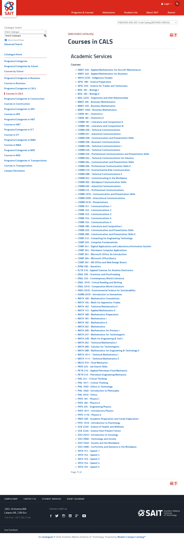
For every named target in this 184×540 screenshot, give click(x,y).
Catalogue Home (13, 52)
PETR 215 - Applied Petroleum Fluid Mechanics (102, 369)
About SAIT (157, 11)
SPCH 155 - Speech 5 (89, 465)
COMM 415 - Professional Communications (101, 188)
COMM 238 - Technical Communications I (99, 144)
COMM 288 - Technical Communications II (100, 172)
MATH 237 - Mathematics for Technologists (101, 332)
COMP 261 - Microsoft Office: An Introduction (102, 252)
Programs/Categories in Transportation (25, 158)
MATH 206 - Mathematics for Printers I (98, 328)
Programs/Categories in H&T (19, 117)
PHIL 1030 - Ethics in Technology (95, 385)
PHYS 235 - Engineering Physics (94, 405)
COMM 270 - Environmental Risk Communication (104, 168)
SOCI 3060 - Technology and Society (97, 437)
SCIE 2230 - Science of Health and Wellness (101, 425)
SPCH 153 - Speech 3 (89, 457)
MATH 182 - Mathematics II (92, 320)
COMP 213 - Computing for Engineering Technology (105, 236)
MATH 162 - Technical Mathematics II (98, 304)
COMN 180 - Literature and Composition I (100, 224)
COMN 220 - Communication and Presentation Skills (106, 228)
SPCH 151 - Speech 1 (89, 449)
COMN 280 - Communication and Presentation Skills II (106, 232)
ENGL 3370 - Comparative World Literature (101, 284)
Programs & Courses (96, 11)
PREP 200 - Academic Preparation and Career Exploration (108, 417)
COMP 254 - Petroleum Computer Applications (102, 248)
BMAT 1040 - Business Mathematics (97, 108)
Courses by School (13, 69)
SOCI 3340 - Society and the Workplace (98, 441)
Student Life (138, 11)
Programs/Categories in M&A (20, 138)
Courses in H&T (12, 122)
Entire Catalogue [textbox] (12, 30)
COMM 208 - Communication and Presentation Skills (106, 136)
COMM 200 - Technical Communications (99, 128)
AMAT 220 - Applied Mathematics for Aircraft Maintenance (109, 68)
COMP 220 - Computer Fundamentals (98, 240)
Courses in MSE (12, 153)
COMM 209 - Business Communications (99, 140)
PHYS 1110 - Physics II (89, 413)
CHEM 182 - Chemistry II (91, 116)
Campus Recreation (14, 169)
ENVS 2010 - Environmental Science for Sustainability (106, 288)
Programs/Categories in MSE (19, 148)
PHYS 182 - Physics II (89, 401)
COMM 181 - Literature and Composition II (100, 120)
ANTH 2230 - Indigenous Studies (95, 76)
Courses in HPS (12, 112)
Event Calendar (75, 497)
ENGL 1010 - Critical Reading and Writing (100, 280)
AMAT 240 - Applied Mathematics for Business (103, 72)
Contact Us (30, 497)
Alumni (173, 11)
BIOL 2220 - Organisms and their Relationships (103, 96)
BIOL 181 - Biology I (88, 88)
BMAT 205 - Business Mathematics (96, 100)
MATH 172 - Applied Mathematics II (96, 308)
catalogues (47, 536)
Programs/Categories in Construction (24, 97)
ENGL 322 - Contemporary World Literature (101, 276)
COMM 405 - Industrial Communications (99, 184)
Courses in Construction (17, 102)
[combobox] (147, 20)
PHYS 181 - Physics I (88, 397)
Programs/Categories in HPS (19, 107)
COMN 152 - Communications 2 (94, 208)
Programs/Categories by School (21, 64)
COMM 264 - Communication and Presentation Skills (106, 160)
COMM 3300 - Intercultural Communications (101, 196)
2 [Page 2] (80, 470)
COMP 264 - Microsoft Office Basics (97, 256)
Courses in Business (15, 81)
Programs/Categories (15, 59)
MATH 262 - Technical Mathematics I (97, 340)
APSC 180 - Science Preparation (94, 80)
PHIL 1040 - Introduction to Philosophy (98, 389)
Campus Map (11, 497)
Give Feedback (11, 529)
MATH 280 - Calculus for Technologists (98, 344)
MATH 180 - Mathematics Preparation (98, 312)
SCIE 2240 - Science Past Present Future (99, 429)
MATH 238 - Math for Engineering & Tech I (100, 336)
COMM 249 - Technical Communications (99, 148)
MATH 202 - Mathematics (91, 324)
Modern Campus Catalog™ (131, 536)
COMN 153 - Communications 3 (94, 212)
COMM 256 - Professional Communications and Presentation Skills (113, 152)
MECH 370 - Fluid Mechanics (93, 360)
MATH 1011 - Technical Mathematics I (98, 353)
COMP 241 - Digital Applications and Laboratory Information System (114, 244)
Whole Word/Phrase (16, 38)
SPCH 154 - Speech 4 (89, 461)
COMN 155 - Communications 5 (94, 220)
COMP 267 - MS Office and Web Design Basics (102, 260)
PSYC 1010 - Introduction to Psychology (99, 421)
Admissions (119, 11)
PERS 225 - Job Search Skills (92, 364)
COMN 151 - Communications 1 (94, 204)
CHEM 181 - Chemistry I (90, 112)
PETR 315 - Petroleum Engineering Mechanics (102, 373)
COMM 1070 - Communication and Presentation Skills (106, 192)
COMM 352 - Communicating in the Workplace (102, 176)
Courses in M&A (12, 143)
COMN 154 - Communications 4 (94, 216)
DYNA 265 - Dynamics (89, 264)
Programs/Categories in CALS (20, 86)
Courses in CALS (14, 91)
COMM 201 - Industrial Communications (99, 132)
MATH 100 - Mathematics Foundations (98, 296)
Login (166, 4)
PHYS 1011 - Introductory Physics (95, 409)
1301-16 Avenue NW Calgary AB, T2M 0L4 (15, 510)
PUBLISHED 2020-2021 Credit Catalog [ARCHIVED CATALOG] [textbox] (144, 20)
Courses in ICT (11, 133)
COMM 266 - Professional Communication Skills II (104, 164)
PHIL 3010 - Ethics (87, 393)
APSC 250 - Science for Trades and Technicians (103, 84)
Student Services (51, 497)
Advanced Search (13, 42)
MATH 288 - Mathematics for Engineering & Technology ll (108, 348)
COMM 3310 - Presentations (93, 200)
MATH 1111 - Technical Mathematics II (98, 357)
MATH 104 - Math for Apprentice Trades (99, 300)
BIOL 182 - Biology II (88, 92)
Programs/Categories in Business (22, 76)
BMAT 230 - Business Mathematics (96, 104)
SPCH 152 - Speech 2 (89, 453)
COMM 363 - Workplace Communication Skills (102, 180)
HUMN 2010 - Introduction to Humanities (100, 292)
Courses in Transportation (18, 164)
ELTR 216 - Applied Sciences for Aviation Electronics (105, 268)
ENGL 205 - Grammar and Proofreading (99, 272)
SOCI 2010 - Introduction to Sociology (98, 433)
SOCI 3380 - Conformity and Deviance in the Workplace (107, 445)
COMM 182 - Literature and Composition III (101, 124)
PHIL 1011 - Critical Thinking (93, 381)
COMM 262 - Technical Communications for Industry (106, 156)
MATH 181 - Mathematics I (92, 316)
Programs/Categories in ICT (19, 127)
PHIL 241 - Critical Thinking (92, 377)
